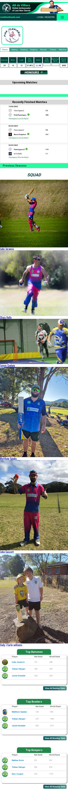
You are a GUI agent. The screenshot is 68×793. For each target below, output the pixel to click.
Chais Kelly (5, 317)
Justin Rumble (18, 676)
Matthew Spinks (8, 459)
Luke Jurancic (7, 249)
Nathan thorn (18, 760)
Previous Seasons (15, 165)
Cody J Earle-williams (11, 645)
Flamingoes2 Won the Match (18, 157)
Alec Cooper (17, 774)
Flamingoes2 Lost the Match (18, 119)
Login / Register (46, 17)
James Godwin (7, 366)
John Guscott (7, 552)
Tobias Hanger (18, 669)
